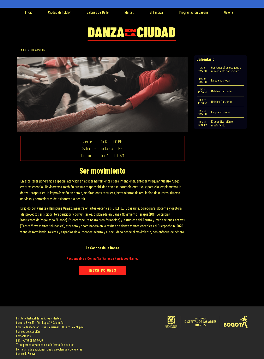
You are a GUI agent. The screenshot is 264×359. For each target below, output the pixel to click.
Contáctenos (23, 336)
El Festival (156, 12)
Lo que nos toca (220, 80)
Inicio (28, 12)
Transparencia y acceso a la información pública (45, 345)
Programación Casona (193, 12)
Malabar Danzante (221, 91)
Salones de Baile (98, 12)
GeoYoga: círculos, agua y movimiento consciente (226, 69)
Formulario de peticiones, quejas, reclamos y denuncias (49, 349)
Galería (228, 12)
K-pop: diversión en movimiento (222, 123)
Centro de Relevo (26, 353)
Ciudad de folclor (59, 12)
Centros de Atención (28, 331)
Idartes (129, 12)
